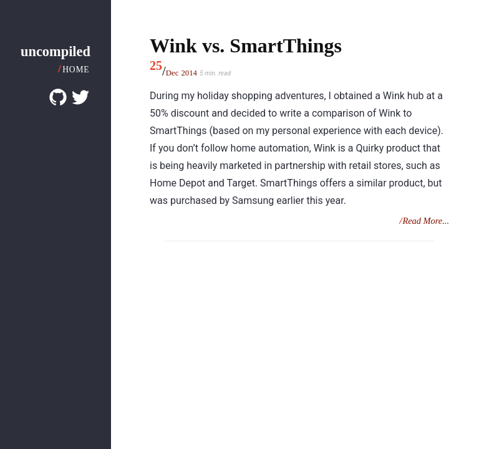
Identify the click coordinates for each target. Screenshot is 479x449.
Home (75, 69)
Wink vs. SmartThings (246, 45)
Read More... (425, 221)
